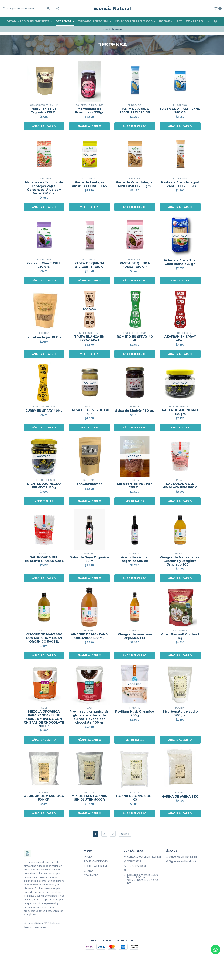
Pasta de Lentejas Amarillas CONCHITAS (89, 184)
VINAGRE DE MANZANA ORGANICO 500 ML (89, 636)
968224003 (132, 861)
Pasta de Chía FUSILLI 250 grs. (44, 265)
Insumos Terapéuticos (135, 21)
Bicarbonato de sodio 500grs (180, 713)
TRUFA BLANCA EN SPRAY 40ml (89, 338)
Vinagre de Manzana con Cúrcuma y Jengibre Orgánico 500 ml (180, 561)
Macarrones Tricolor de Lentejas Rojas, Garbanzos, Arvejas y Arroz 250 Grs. (44, 188)
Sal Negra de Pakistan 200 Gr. (135, 485)
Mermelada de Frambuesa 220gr (89, 110)
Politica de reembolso (99, 866)
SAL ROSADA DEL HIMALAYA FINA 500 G (180, 485)
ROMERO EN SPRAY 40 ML (135, 338)
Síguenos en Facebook (180, 861)
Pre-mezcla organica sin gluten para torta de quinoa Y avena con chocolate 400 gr (89, 717)
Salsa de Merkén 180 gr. (134, 411)
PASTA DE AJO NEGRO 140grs (180, 412)
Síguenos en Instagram (181, 856)
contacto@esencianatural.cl (142, 856)
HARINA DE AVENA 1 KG (180, 796)
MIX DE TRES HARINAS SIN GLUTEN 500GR (89, 797)
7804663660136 (89, 484)
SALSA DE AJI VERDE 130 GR (89, 412)
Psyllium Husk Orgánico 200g (134, 713)
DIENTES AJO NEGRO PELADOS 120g (44, 485)
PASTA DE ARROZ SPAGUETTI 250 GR (134, 110)
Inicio (105, 29)
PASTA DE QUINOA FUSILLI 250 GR (135, 265)
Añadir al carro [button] (44, 126)
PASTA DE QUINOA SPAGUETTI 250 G (89, 265)
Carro (88, 871)
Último (125, 833)
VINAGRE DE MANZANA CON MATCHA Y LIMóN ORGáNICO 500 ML (44, 638)
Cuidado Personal (94, 21)
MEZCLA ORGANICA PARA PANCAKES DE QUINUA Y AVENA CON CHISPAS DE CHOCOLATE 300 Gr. (44, 719)
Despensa (65, 21)
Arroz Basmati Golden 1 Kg (180, 636)
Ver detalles (89, 207)
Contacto (194, 21)
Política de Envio (96, 861)
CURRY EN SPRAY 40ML (44, 411)
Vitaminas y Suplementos (29, 21)
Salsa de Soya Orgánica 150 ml (89, 559)
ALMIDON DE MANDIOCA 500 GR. (44, 797)
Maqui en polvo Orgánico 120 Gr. (44, 110)
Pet (179, 21)
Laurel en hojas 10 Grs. (44, 337)
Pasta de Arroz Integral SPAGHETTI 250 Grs (180, 184)
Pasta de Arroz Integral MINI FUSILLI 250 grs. (134, 184)
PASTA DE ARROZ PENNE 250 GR (180, 110)
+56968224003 (134, 866)
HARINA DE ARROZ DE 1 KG (134, 797)
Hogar (166, 21)
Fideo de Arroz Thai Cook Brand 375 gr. (180, 262)
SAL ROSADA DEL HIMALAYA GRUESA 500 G (44, 559)
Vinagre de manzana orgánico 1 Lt (135, 636)
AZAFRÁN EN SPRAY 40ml (180, 338)
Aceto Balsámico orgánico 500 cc (134, 559)
